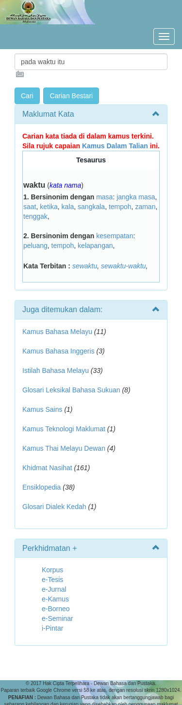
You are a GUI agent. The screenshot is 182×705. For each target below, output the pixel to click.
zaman (145, 207)
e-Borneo (56, 609)
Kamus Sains (42, 409)
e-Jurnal (54, 589)
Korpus (52, 570)
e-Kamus (55, 599)
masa (104, 197)
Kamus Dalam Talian (115, 146)
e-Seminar (57, 618)
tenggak (35, 216)
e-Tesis (52, 579)
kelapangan (95, 245)
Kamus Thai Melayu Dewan (63, 448)
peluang (35, 245)
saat (29, 207)
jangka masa (135, 197)
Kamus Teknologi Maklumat (63, 429)
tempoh (120, 207)
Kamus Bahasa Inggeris (58, 351)
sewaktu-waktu (123, 266)
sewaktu (84, 266)
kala (68, 207)
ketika (49, 207)
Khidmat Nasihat (47, 468)
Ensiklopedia (41, 487)
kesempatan (114, 236)
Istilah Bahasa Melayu (55, 370)
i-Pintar (52, 628)
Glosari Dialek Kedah (54, 507)
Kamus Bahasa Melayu (58, 331)
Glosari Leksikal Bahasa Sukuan (71, 390)
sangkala (91, 207)
